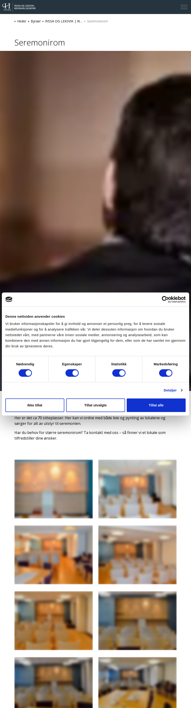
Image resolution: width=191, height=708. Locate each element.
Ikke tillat (34, 405)
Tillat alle (156, 405)
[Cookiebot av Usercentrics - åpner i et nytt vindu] (165, 299)
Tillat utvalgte (95, 405)
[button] (53, 489)
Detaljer (170, 390)
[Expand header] (184, 7)
